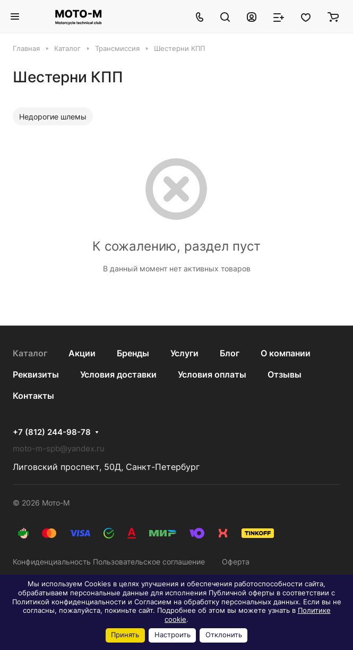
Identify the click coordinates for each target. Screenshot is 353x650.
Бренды (133, 353)
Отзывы (285, 374)
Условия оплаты (212, 374)
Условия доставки (118, 374)
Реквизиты (36, 374)
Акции (82, 353)
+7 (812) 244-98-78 (52, 432)
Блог (229, 353)
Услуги (184, 353)
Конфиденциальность (52, 561)
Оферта (235, 561)
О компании (286, 353)
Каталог (30, 353)
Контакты (33, 395)
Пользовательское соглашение (149, 561)
